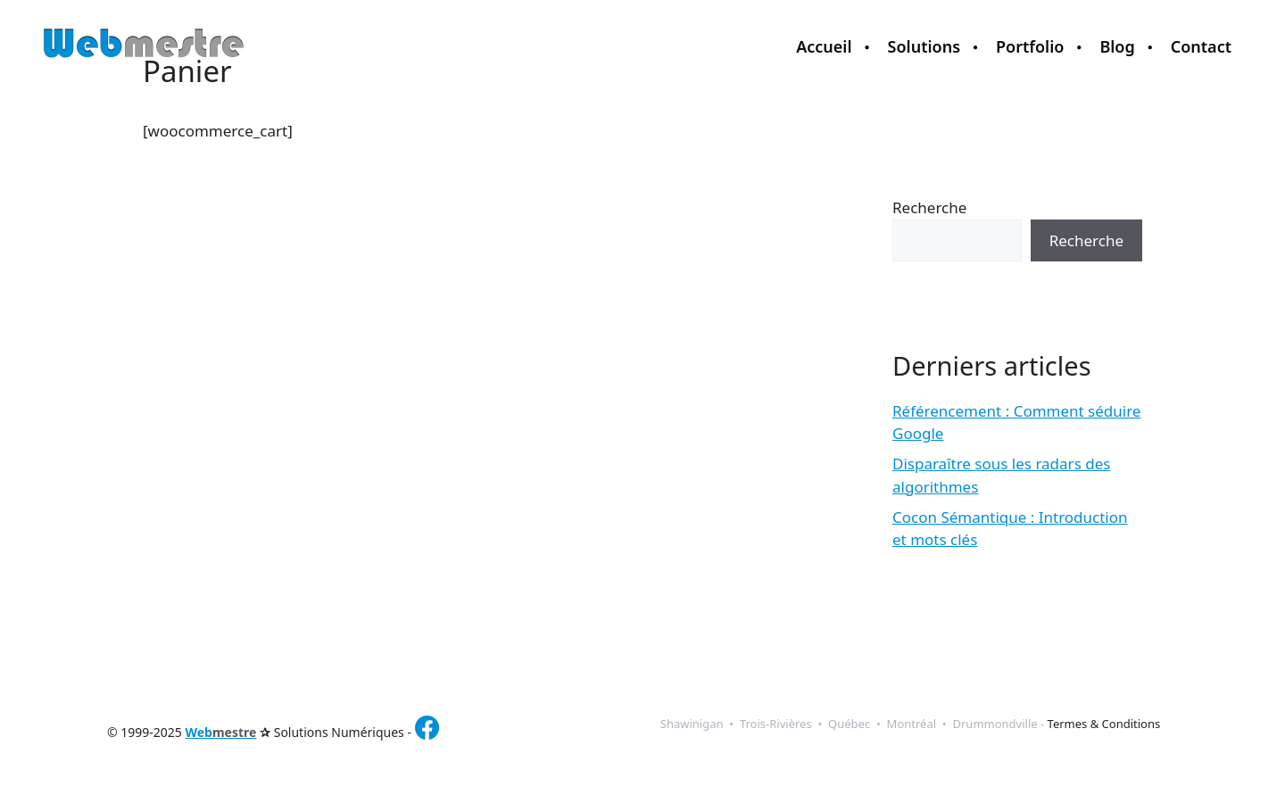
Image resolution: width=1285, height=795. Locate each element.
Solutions (924, 46)
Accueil (823, 46)
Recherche (929, 207)
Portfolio (1030, 46)
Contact (1201, 46)
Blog (1116, 46)
